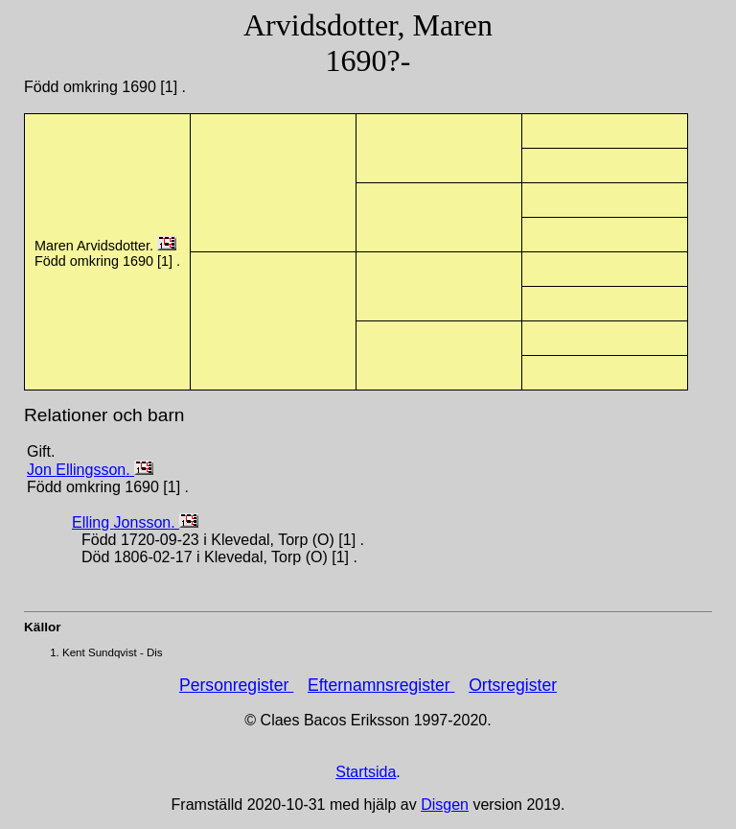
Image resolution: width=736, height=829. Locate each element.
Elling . (125, 522)
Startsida (365, 772)
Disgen (445, 804)
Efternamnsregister (381, 685)
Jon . (80, 470)
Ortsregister (513, 685)
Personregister (236, 685)
